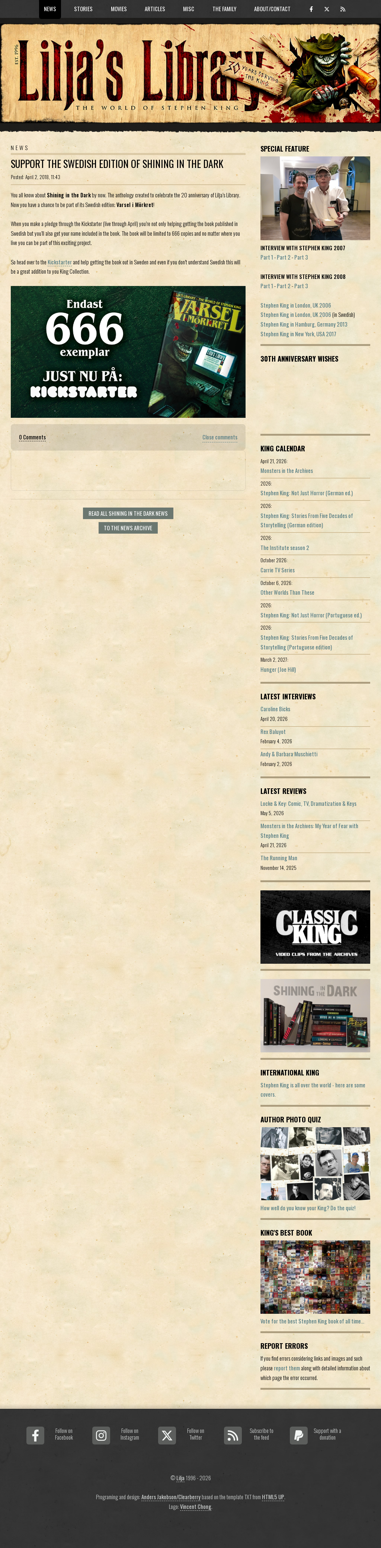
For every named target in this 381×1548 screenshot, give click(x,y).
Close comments (219, 437)
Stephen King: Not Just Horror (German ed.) (306, 493)
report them (287, 1368)
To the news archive (128, 528)
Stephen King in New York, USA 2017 (298, 334)
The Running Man (278, 858)
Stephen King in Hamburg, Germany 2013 (304, 324)
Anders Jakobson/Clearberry (171, 1497)
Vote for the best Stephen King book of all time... (312, 1321)
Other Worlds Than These (287, 592)
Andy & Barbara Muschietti (288, 754)
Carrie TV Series (277, 570)
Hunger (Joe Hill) (278, 669)
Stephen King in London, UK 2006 (295, 305)
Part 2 (284, 257)
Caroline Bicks (275, 709)
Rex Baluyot (273, 731)
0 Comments (32, 437)
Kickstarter (60, 262)
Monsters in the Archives (286, 470)
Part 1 (266, 257)
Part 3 (301, 257)
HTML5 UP (273, 1497)
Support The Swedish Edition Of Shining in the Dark (117, 163)
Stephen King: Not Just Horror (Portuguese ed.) (311, 615)
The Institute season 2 (284, 548)
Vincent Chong (195, 1506)
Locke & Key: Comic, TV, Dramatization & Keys (308, 803)
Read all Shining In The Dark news (128, 513)
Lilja (180, 1478)
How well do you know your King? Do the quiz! (307, 1208)
